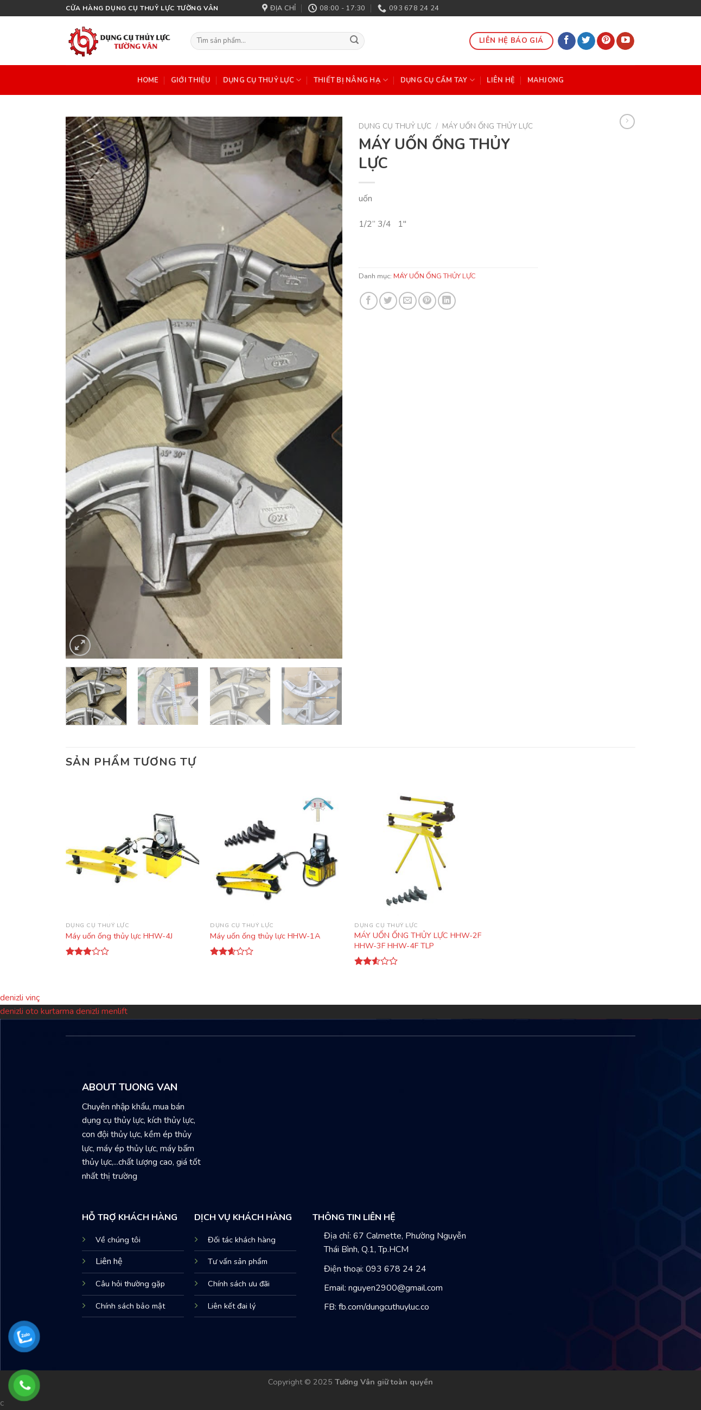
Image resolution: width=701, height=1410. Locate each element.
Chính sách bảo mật (130, 1305)
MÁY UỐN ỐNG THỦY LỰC (487, 126)
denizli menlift (102, 1011)
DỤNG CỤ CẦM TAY (437, 80)
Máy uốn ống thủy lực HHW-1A (265, 936)
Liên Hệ (501, 80)
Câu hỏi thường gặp (130, 1283)
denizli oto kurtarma (38, 1011)
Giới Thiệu (191, 80)
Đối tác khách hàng (242, 1239)
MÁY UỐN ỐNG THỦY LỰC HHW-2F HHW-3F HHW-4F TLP (417, 940)
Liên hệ (109, 1261)
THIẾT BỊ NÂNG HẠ (351, 80)
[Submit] (355, 41)
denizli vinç (20, 998)
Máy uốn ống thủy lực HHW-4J (119, 936)
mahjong (545, 80)
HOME (148, 80)
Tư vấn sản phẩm (237, 1261)
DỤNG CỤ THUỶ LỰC (262, 80)
